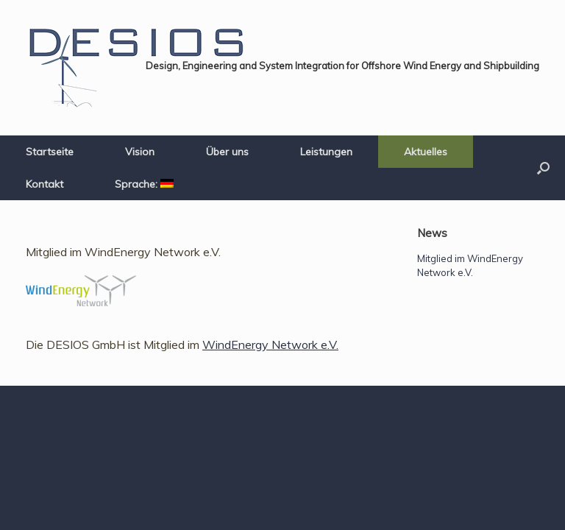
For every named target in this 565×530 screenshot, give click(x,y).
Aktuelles (425, 151)
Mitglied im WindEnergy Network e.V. (123, 251)
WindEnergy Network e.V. (270, 344)
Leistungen (326, 151)
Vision (139, 151)
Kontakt (44, 184)
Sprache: (144, 184)
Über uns (227, 151)
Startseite (50, 151)
